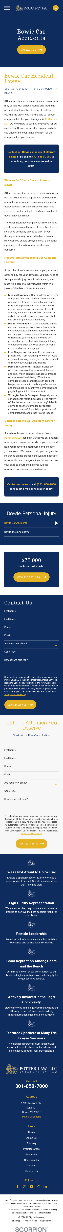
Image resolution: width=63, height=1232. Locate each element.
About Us (31, 1137)
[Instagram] (38, 1186)
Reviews (31, 1165)
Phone (7, 627)
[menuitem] (31, 523)
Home (31, 1132)
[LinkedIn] (45, 1186)
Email (7, 635)
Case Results (31, 1160)
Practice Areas (31, 1148)
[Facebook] (17, 1186)
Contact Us (31, 1171)
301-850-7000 (31, 1086)
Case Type (10, 651)
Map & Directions (31, 1116)
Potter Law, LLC (13, 437)
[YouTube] (31, 1186)
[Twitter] (24, 1186)
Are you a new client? (15, 643)
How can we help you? (16, 660)
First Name (10, 611)
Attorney (31, 1143)
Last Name (10, 619)
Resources (31, 1154)
